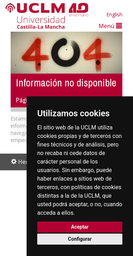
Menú (110, 26)
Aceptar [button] (80, 227)
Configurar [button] (80, 239)
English (114, 14)
